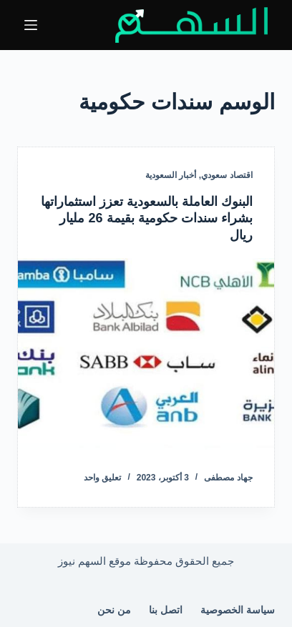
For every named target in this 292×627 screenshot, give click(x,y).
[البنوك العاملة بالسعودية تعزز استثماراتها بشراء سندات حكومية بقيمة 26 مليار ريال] (145, 354)
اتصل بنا (165, 610)
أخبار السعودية (170, 175)
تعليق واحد (102, 478)
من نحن (114, 610)
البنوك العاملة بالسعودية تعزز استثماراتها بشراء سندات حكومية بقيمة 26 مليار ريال (147, 218)
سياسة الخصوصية (237, 610)
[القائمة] (30, 25)
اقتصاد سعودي (226, 175)
